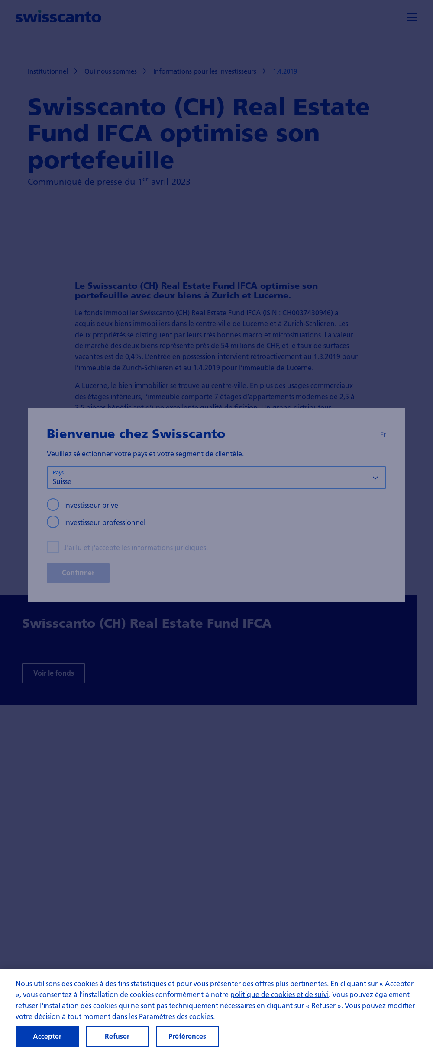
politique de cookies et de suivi (279, 1000)
